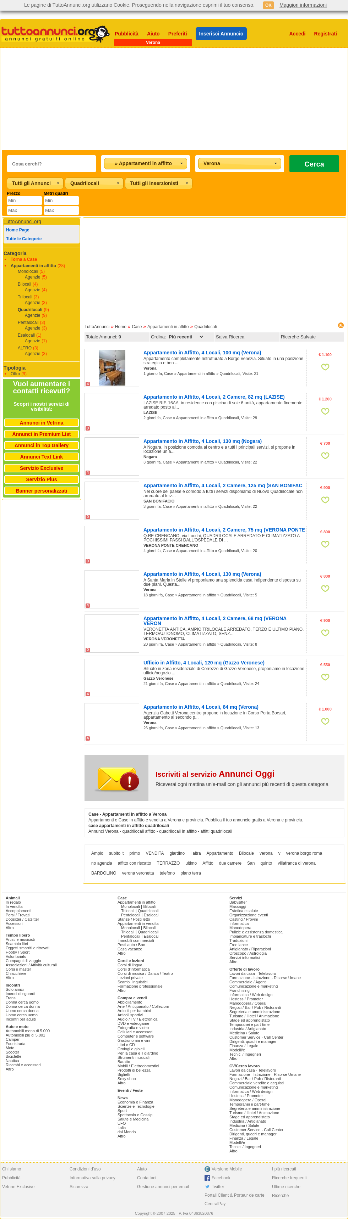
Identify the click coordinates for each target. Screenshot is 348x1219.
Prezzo (14, 193)
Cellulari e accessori (135, 1032)
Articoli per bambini (134, 1011)
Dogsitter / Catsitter (22, 919)
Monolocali (28, 271)
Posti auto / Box (131, 945)
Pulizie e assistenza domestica (256, 932)
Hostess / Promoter (246, 999)
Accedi (297, 33)
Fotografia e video (133, 1028)
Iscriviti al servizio (215, 774)
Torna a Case (24, 259)
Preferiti (177, 33)
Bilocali (24, 284)
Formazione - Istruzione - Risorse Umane (265, 978)
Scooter (12, 1052)
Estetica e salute (243, 911)
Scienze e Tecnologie (136, 1106)
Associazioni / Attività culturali (31, 965)
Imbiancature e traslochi (250, 936)
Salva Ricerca (230, 336)
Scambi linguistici (132, 982)
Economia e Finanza (135, 1102)
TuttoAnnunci (97, 327)
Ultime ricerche (286, 1186)
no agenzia (101, 863)
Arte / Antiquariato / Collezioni (143, 1006)
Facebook (221, 1177)
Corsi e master (18, 969)
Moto (10, 1048)
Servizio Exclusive (41, 468)
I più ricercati (284, 1169)
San (251, 863)
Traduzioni (238, 940)
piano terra (190, 873)
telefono (167, 873)
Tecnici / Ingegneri (245, 1054)
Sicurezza (79, 1186)
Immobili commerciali (136, 940)
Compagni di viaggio (23, 961)
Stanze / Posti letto (134, 919)
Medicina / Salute (244, 1033)
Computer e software (136, 1036)
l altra (195, 853)
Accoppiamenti (18, 911)
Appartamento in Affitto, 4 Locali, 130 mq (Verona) (202, 574)
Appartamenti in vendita (138, 923)
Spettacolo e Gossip (135, 1115)
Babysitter (238, 902)
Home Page (17, 229)
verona (266, 853)
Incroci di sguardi (20, 994)
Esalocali (26, 335)
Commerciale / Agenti (248, 982)
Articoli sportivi (130, 1015)
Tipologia (15, 368)
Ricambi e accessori (23, 1065)
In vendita (14, 906)
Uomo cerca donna (22, 1011)
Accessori (14, 923)
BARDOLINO (103, 873)
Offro (15, 373)
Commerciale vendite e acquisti (256, 1083)
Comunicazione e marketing (253, 986)
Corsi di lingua (130, 965)
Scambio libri (17, 944)
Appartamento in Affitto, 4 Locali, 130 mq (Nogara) (202, 441)
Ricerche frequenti (289, 1177)
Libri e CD (126, 1045)
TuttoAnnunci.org (22, 221)
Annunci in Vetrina (42, 423)
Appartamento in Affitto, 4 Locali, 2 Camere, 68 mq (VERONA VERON (215, 621)
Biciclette (13, 1056)
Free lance (238, 945)
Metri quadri (56, 193)
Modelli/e (237, 1050)
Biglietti (124, 1074)
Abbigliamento (130, 1002)
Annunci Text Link (41, 457)
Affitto (207, 863)
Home (120, 327)
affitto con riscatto (134, 863)
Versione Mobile (227, 1169)
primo (134, 853)
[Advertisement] (137, 98)
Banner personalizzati (41, 491)
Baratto (124, 1062)
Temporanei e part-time (249, 1024)
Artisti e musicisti (20, 939)
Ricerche (280, 1195)
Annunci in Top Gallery (42, 445)
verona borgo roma (304, 853)
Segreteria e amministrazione (254, 1012)
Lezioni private (130, 978)
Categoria (15, 253)
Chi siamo (11, 1169)
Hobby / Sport (17, 952)
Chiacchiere (16, 973)
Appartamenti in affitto (33, 265)
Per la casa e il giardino (138, 1053)
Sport (122, 1110)
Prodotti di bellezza (134, 1070)
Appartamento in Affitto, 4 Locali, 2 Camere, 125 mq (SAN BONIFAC (223, 485)
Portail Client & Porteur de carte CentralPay (235, 1199)
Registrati (325, 33)
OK (268, 5)
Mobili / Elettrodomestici (138, 1066)
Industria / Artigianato (247, 1029)
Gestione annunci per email (163, 1186)
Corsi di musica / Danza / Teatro (145, 973)
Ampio (97, 853)
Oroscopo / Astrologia (248, 953)
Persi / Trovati (17, 915)
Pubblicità (126, 33)
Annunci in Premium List (41, 434)
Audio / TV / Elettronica (137, 1019)
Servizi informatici (244, 957)
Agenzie (32, 277)
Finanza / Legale (243, 1046)
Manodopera (240, 928)
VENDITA (155, 853)
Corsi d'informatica (134, 969)
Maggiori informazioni (303, 5)
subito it (116, 853)
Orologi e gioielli (131, 1049)
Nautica (12, 1060)
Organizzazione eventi (248, 915)
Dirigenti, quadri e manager (253, 1041)
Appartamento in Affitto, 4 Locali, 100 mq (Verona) (202, 352)
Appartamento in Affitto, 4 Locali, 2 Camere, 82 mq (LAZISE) (214, 397)
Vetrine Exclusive (18, 1186)
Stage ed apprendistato (249, 1020)
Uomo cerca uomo (22, 1015)
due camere (230, 863)
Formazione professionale (140, 986)
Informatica (239, 923)
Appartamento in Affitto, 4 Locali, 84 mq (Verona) (201, 707)
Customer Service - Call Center (256, 1037)
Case (137, 327)
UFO (122, 1123)
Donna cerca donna (23, 1006)
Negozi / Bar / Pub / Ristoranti (255, 1007)
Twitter (218, 1186)
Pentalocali (28, 322)
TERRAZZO (168, 863)
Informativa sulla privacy (92, 1177)
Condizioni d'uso (85, 1169)
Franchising (239, 990)
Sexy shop (127, 1079)
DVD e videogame (133, 1023)
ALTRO (25, 348)
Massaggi (237, 906)
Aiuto (153, 33)
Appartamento (220, 853)
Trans (11, 998)
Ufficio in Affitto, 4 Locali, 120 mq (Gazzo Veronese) (204, 662)
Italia (122, 1127)
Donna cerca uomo (22, 1002)
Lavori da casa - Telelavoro (252, 973)
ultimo (191, 863)
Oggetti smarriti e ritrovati (27, 948)
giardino (177, 853)
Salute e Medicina (133, 1119)
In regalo (13, 902)
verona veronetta (138, 873)
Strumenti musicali (133, 1057)
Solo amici (15, 989)
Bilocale (246, 853)
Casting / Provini (243, 919)
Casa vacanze (130, 949)
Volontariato (16, 956)
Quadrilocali (30, 309)
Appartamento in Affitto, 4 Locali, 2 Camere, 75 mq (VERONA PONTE (224, 530)
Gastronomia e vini (134, 1040)
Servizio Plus (41, 479)
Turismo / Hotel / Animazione (254, 1016)
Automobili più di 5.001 (25, 1035)
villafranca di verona (297, 863)
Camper (13, 1039)
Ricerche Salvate (298, 336)
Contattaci (146, 1177)
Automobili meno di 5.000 (28, 1031)
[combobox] (145, 163)
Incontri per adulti (21, 1019)
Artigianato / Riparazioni (250, 949)
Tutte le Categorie (24, 238)
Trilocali (25, 296)
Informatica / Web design (250, 995)
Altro (10, 928)
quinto (266, 863)
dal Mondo (127, 1132)
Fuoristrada (16, 1043)
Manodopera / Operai (247, 1003)
